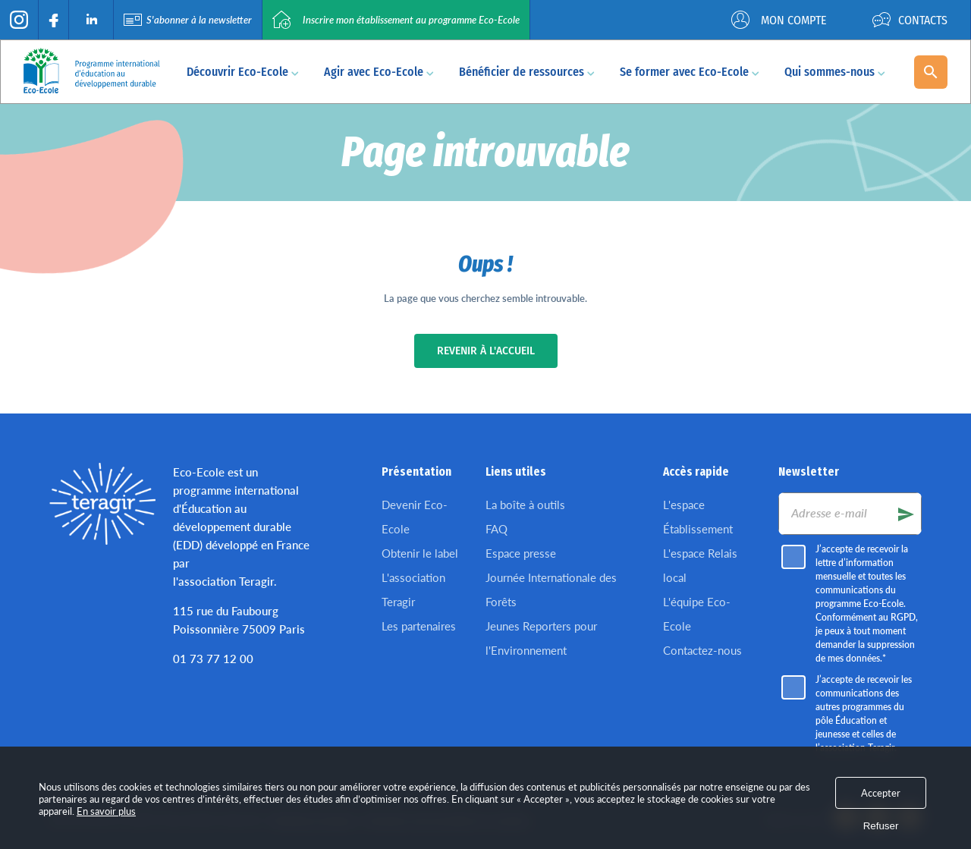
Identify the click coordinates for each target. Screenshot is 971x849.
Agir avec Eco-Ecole (379, 71)
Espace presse (521, 553)
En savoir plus (106, 811)
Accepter (880, 793)
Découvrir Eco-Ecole (243, 71)
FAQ (496, 529)
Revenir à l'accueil (486, 350)
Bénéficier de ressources (527, 71)
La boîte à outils (525, 504)
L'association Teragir (413, 589)
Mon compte (779, 20)
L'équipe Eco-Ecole (697, 614)
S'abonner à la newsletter (188, 20)
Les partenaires (419, 626)
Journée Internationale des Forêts (551, 589)
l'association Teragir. (225, 581)
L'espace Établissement (698, 517)
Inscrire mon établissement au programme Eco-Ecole (396, 20)
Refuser (881, 826)
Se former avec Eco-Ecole (689, 71)
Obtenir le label (420, 553)
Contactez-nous (702, 650)
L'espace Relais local (700, 565)
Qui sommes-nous (834, 71)
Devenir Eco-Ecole (415, 517)
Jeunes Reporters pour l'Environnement (541, 638)
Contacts (909, 19)
